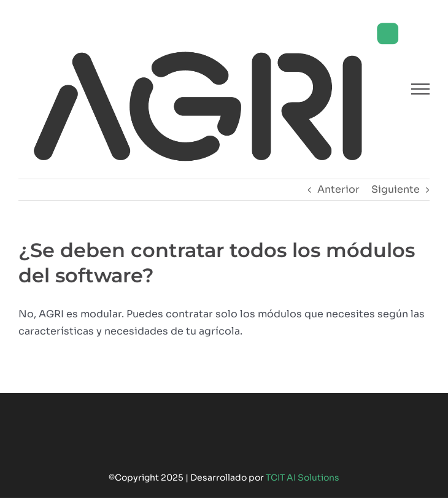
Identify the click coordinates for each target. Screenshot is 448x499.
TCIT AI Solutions (302, 477)
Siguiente (395, 189)
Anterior (338, 189)
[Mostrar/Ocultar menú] (420, 89)
